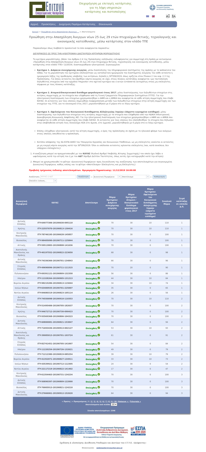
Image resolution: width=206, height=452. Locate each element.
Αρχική (34, 24)
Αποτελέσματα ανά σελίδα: (101, 404)
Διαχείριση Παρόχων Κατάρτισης (77, 24)
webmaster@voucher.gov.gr (109, 448)
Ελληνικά (148, 17)
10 (115, 401)
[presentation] (119, 176)
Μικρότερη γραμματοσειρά (168, 16)
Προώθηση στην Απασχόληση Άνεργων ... (60, 32)
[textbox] (106, 176)
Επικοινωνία (105, 24)
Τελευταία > (135, 401)
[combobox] (107, 177)
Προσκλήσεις (48, 24)
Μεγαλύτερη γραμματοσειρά (174, 16)
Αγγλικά (154, 17)
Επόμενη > (123, 401)
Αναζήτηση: (34, 177)
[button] (83, 176)
